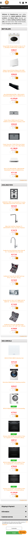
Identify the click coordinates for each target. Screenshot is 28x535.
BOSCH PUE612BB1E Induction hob (14, 358)
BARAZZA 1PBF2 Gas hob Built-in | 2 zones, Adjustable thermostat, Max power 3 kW (14, 202)
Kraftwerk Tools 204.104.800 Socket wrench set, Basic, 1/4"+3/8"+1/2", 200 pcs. (14, 325)
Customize (14, 528)
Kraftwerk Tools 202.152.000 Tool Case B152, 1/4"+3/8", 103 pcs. (14, 276)
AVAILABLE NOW (7, 185)
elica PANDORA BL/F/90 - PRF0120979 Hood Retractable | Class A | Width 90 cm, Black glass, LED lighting (14, 96)
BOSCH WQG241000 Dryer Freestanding (14, 408)
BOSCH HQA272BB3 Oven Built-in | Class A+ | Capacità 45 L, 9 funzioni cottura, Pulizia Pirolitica (14, 463)
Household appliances (5, 7)
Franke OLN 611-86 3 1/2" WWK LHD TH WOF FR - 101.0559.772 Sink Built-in (14, 300)
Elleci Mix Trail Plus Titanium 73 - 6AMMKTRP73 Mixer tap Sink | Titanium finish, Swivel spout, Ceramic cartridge (14, 227)
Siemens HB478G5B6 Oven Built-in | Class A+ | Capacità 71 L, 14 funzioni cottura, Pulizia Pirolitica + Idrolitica (14, 437)
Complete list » (23, 180)
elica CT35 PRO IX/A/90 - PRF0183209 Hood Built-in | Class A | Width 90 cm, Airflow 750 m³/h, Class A (14, 170)
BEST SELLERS (6, 29)
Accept (14, 532)
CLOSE (26, 522)
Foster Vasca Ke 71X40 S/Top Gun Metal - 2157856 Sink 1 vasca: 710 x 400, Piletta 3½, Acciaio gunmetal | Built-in (14, 146)
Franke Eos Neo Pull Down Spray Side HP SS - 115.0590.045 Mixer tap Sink (14, 251)
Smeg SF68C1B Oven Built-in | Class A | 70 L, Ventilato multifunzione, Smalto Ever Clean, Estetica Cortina (14, 47)
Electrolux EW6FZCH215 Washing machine (14, 382)
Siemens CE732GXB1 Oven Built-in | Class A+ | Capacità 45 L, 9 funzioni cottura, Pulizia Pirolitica (14, 490)
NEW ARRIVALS (7, 341)
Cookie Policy (4, 524)
